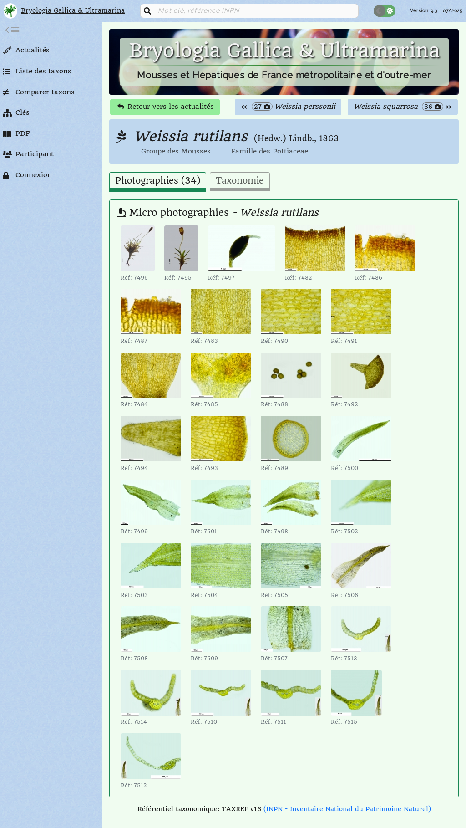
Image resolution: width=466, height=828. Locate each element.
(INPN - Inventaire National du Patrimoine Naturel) (347, 809)
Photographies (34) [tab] (157, 181)
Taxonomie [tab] (240, 181)
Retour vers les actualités (165, 106)
